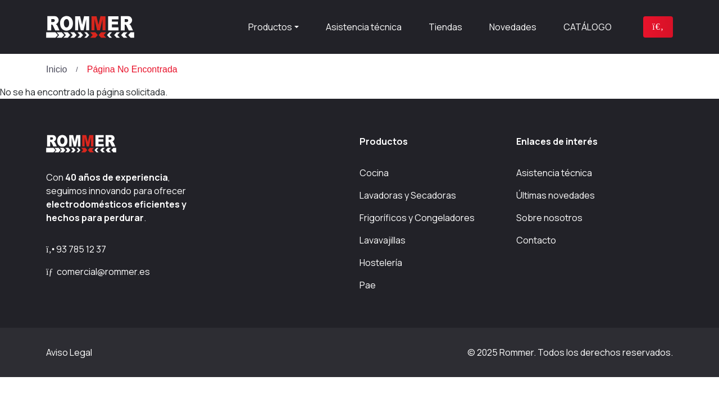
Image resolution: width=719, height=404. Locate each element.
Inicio (56, 69)
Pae (368, 285)
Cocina (374, 173)
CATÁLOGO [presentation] (587, 27)
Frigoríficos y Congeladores (417, 218)
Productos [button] (270, 27)
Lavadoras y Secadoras (408, 195)
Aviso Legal (69, 352)
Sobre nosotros (549, 218)
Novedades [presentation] (512, 27)
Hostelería (381, 262)
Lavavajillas (383, 240)
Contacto (536, 240)
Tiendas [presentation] (445, 27)
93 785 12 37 (76, 249)
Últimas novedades (555, 195)
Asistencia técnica (554, 173)
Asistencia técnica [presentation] (364, 27)
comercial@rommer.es (98, 271)
